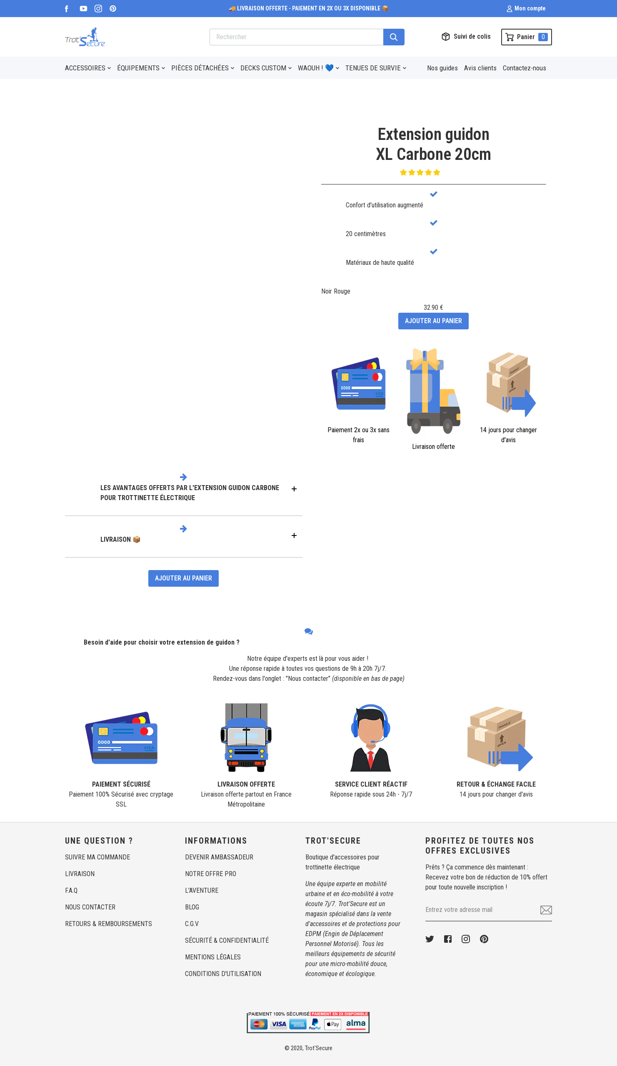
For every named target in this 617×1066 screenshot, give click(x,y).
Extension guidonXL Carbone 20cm (433, 144)
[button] (421, 173)
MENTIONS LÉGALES (213, 957)
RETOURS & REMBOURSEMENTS (108, 924)
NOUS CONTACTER (90, 907)
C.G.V (192, 924)
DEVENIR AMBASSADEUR (219, 857)
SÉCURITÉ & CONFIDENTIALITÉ (227, 940)
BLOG (192, 907)
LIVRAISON (80, 874)
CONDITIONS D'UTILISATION (223, 974)
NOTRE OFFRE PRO (210, 874)
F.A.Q (71, 890)
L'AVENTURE (201, 890)
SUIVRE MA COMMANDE (97, 857)
